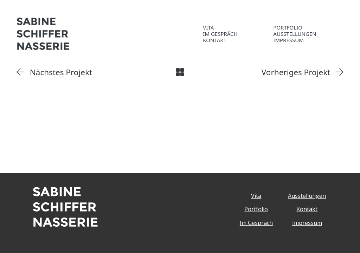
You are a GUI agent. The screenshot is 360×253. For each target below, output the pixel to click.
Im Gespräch (256, 223)
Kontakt (306, 209)
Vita (256, 196)
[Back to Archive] (180, 72)
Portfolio (256, 209)
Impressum (307, 223)
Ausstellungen (307, 196)
